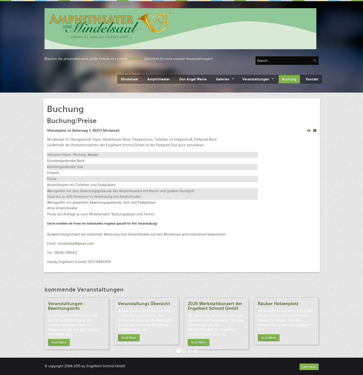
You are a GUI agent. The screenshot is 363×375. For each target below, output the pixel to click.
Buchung (289, 79)
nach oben (309, 366)
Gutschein (135, 59)
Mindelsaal (129, 79)
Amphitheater (158, 79)
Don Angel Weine (193, 79)
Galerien (222, 79)
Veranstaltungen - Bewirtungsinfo (66, 306)
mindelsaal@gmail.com (76, 243)
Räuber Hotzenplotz (278, 303)
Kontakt (312, 79)
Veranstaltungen (255, 79)
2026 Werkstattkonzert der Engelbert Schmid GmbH (215, 306)
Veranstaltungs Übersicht (144, 303)
